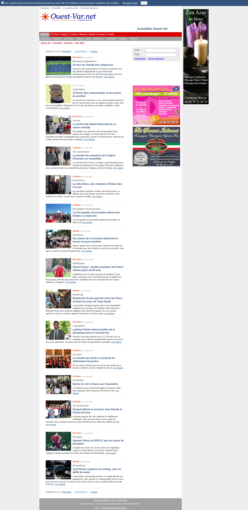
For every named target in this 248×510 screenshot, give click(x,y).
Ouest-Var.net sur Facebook (114, 508)
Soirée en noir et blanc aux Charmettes (85, 382)
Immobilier (56, 8)
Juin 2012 (79, 43)
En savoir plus (130, 3)
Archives (133, 39)
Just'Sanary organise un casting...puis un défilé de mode (85, 469)
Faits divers (98, 39)
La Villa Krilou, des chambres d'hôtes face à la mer (85, 184)
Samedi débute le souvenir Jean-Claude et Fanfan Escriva (85, 409)
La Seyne (73, 34)
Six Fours (55, 34)
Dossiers (123, 39)
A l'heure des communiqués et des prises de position (85, 93)
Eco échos (68, 39)
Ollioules (83, 34)
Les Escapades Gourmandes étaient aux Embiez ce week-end (85, 212)
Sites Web (122, 500)
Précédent (66, 51)
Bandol (92, 34)
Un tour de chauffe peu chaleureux (85, 63)
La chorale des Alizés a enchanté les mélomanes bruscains (85, 358)
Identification (140, 58)
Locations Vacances (89, 8)
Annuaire (101, 34)
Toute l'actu (45, 39)
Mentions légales (102, 500)
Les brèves (111, 39)
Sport (88, 39)
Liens (113, 500)
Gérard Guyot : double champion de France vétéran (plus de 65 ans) (85, 267)
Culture (79, 39)
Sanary (64, 34)
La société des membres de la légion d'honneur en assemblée (85, 155)
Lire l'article (109, 77)
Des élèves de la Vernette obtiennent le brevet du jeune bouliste (85, 238)
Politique (57, 39)
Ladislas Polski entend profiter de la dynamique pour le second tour (85, 329)
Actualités (45, 8)
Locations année (71, 8)
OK (144, 3)
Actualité (57, 43)
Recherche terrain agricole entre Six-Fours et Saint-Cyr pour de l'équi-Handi (85, 298)
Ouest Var (44, 34)
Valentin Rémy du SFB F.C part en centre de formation (85, 440)
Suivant (94, 51)
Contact (110, 34)
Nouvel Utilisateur (156, 58)
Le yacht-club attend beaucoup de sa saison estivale (85, 124)
